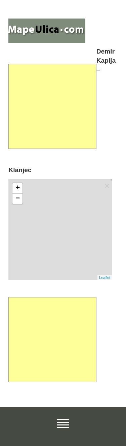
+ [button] (17, 188)
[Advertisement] (52, 106)
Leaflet (104, 278)
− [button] (17, 199)
